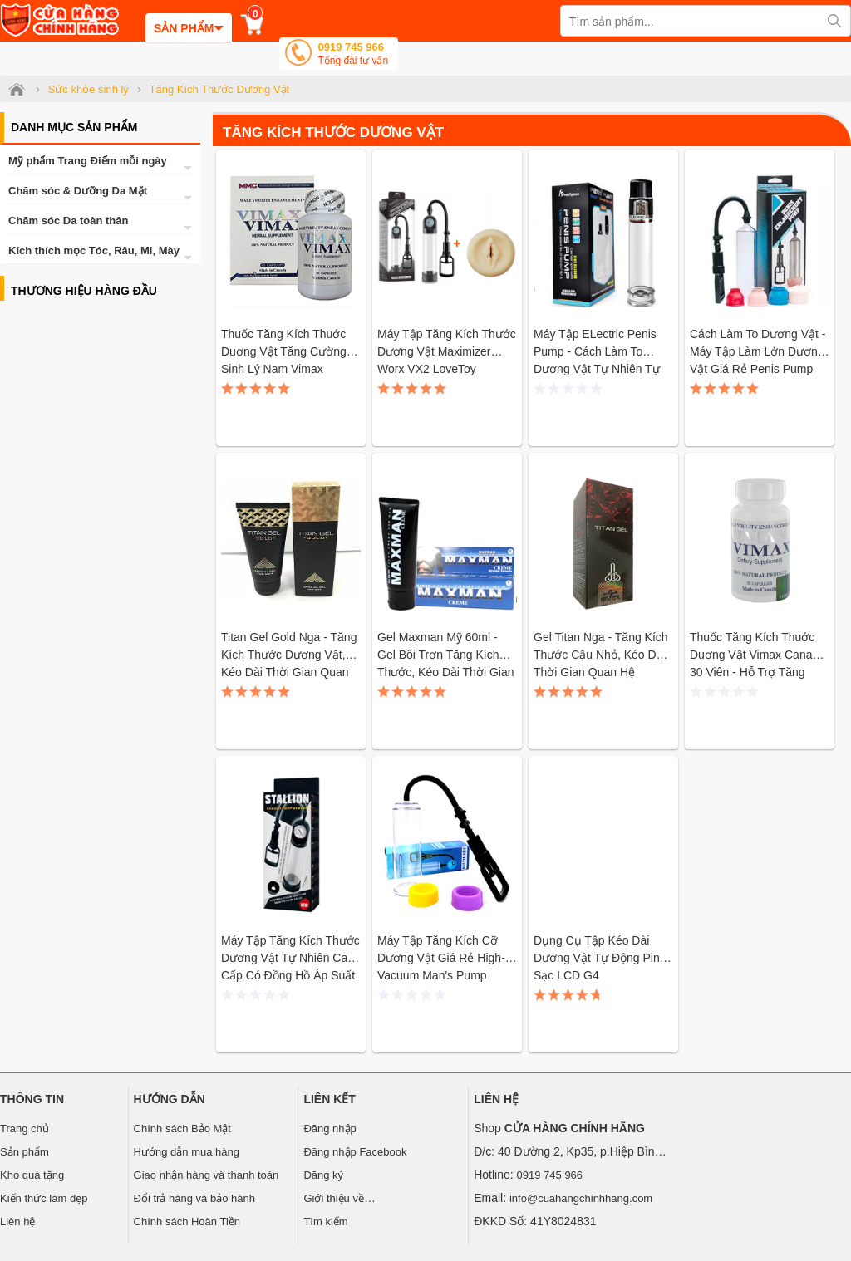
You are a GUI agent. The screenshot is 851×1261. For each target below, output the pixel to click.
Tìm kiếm (325, 1221)
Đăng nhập (329, 1128)
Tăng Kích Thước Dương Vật (333, 132)
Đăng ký (323, 1175)
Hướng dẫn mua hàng (186, 1152)
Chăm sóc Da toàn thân (68, 220)
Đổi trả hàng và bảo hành (194, 1198)
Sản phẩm (24, 1152)
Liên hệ (17, 1221)
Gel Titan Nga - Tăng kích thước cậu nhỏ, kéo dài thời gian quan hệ (601, 654)
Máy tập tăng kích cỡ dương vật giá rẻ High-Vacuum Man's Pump (441, 958)
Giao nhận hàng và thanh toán (206, 1175)
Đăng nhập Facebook (354, 1152)
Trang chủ (24, 1128)
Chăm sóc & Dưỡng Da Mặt (77, 190)
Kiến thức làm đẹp (43, 1198)
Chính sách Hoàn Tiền (187, 1221)
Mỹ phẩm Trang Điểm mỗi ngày (87, 161)
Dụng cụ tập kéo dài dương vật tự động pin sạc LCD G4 (597, 958)
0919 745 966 (352, 55)
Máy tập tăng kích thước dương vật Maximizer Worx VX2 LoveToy (446, 351)
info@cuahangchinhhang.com (580, 1198)
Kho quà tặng (32, 1175)
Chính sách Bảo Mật (182, 1128)
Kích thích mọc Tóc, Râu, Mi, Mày (94, 250)
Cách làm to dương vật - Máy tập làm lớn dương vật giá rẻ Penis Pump (757, 351)
